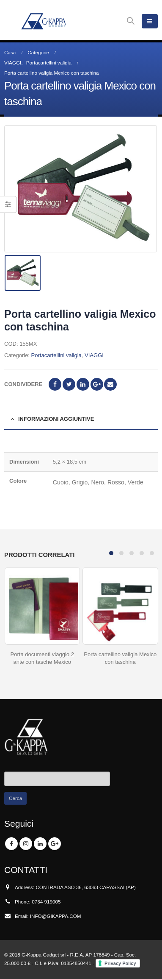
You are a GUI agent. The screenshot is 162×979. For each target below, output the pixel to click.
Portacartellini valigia (56, 355)
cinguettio (69, 384)
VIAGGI (94, 355)
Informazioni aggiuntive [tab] (56, 419)
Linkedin (40, 843)
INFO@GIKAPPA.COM (55, 916)
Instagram (25, 843)
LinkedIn (83, 384)
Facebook (55, 384)
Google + (97, 384)
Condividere (23, 384)
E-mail (110, 384)
